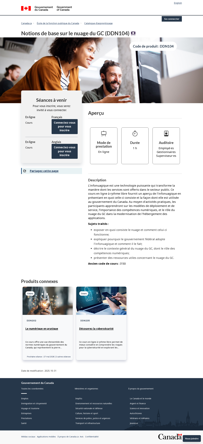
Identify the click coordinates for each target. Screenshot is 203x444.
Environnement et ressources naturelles (93, 403)
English (178, 3)
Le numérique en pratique (41, 328)
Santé (24, 423)
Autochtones (136, 413)
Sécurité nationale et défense (88, 408)
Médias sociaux (28, 436)
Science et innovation (140, 408)
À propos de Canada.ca (68, 436)
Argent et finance (138, 403)
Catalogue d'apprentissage (98, 23)
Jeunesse (134, 423)
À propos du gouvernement (141, 388)
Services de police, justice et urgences (92, 418)
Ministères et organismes (86, 388)
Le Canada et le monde (140, 398)
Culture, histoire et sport (86, 413)
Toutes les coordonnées (32, 388)
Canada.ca (26, 23)
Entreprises (26, 413)
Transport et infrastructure (87, 423)
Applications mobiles (46, 436)
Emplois (24, 398)
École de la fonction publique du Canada (58, 23)
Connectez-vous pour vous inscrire (64, 126)
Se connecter (171, 18)
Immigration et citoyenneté (34, 403)
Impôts (78, 398)
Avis (81, 436)
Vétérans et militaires (139, 418)
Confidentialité (92, 436)
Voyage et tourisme (30, 408)
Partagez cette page (44, 171)
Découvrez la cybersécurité (96, 328)
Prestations (26, 418)
